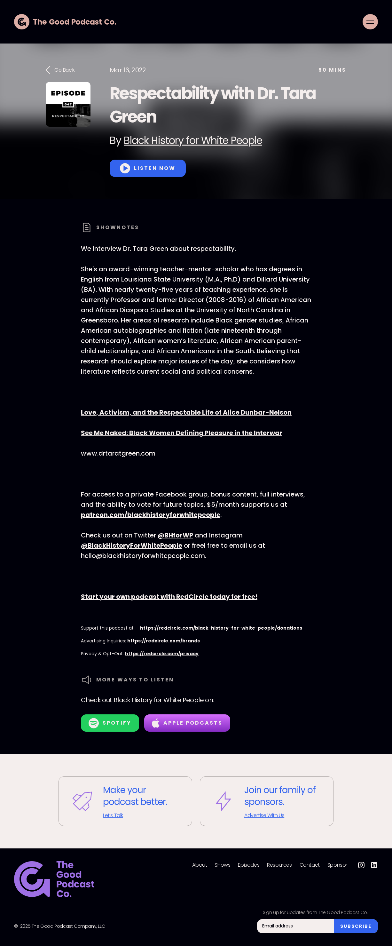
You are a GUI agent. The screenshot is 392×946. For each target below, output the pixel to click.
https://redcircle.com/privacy (162, 653)
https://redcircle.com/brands (163, 641)
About (199, 865)
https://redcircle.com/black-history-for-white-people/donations (221, 628)
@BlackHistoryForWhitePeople (131, 545)
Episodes (248, 865)
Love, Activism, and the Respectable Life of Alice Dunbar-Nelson (186, 412)
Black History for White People (193, 140)
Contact (310, 865)
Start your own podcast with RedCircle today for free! (169, 596)
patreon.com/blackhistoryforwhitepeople (150, 514)
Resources (279, 865)
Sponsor (337, 865)
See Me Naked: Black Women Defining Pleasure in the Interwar (181, 432)
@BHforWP (175, 535)
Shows (222, 865)
